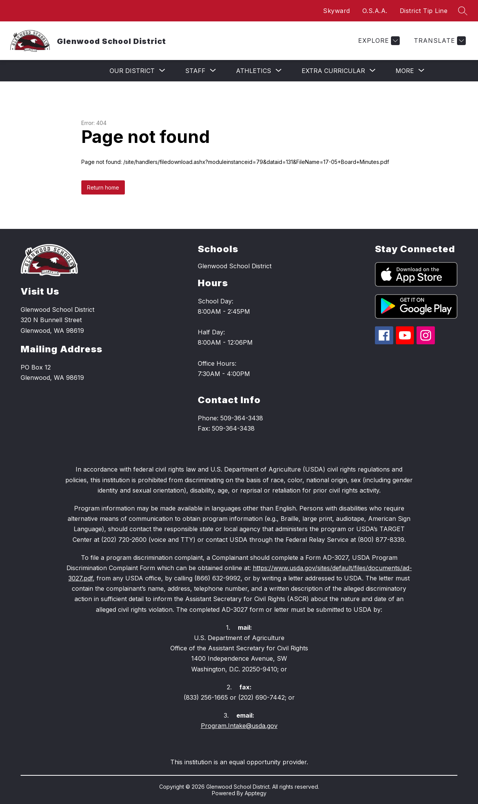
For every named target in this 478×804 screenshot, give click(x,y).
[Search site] (462, 10)
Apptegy (255, 793)
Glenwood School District (234, 266)
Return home (103, 187)
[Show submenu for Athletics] (253, 70)
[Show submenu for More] (405, 70)
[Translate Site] (439, 40)
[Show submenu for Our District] (132, 70)
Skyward (336, 11)
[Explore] (378, 40)
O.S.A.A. (375, 11)
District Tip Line (424, 11)
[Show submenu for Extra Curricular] (333, 70)
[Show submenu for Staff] (195, 70)
